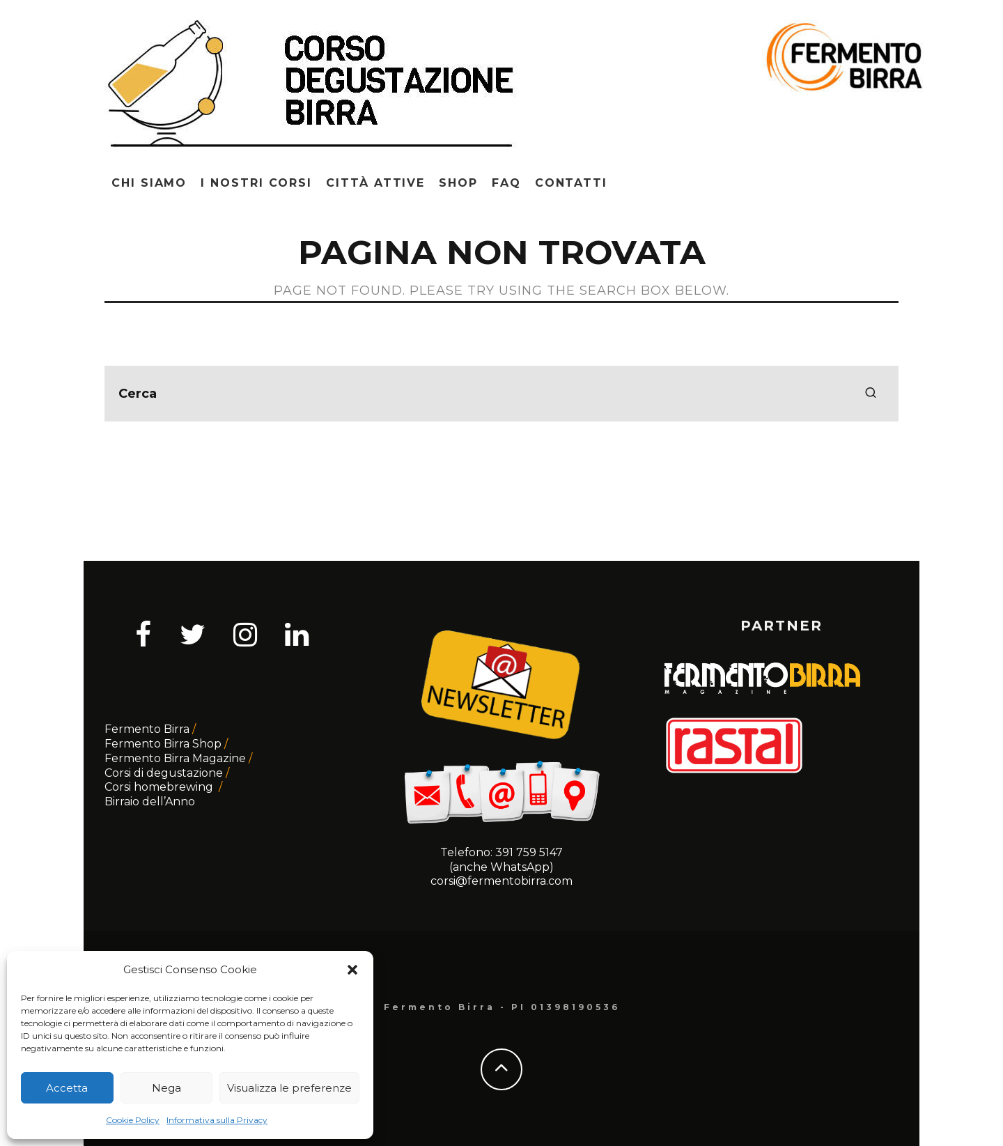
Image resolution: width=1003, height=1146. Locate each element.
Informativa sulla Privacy (216, 1120)
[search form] (501, 393)
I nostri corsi (256, 182)
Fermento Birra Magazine (175, 758)
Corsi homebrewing (160, 786)
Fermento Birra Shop (162, 743)
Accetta (67, 1087)
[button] (352, 970)
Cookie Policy (133, 1120)
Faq (506, 182)
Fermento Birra (146, 729)
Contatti (571, 182)
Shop (458, 182)
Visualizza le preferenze (289, 1087)
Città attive (375, 182)
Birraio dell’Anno (149, 801)
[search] (871, 393)
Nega (166, 1087)
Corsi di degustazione (163, 773)
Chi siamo (149, 182)
